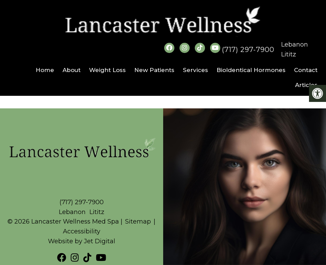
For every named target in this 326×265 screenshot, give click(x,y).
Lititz (288, 54)
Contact (306, 70)
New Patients (154, 70)
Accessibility (81, 231)
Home (45, 70)
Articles (306, 85)
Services (195, 70)
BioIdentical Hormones (251, 70)
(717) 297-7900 (248, 50)
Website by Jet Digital (81, 241)
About (72, 70)
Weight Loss (107, 70)
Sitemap (138, 221)
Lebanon (294, 44)
